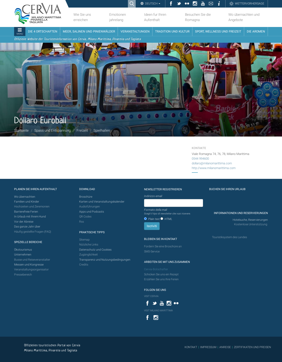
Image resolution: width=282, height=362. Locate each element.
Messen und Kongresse (29, 264)
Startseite (21, 130)
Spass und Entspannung (52, 130)
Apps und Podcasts (91, 211)
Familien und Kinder (26, 201)
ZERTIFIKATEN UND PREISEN (252, 347)
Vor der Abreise (23, 221)
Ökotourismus (23, 249)
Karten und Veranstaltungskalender (101, 201)
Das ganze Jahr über (27, 226)
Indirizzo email (153, 196)
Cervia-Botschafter (156, 269)
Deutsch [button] (152, 3)
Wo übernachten (24, 196)
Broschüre (85, 196)
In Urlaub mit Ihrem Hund (30, 216)
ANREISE (225, 347)
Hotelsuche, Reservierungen (250, 220)
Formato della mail (167, 211)
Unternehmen (22, 254)
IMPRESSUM (208, 347)
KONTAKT (191, 347)
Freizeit (82, 130)
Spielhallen (102, 130)
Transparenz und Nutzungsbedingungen (104, 259)
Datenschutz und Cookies (95, 249)
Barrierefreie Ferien (26, 211)
